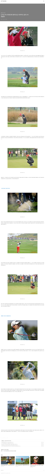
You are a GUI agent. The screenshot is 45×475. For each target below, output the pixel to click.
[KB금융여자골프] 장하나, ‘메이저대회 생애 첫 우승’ (7, 442)
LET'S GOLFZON (3, 1)
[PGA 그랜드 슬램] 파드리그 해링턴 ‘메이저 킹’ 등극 (7, 443)
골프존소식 (3, 440)
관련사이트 (2, 470)
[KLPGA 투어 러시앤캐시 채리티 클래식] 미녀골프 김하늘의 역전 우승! (9, 444)
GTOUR (6, 440)
